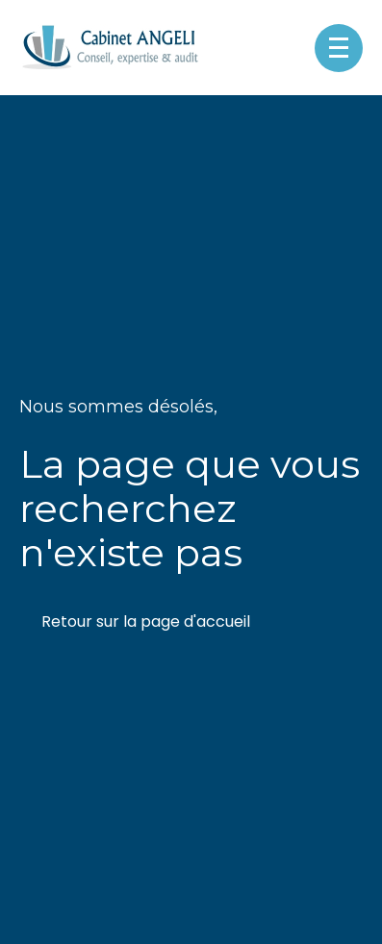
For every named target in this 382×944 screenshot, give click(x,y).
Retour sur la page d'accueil (145, 621)
